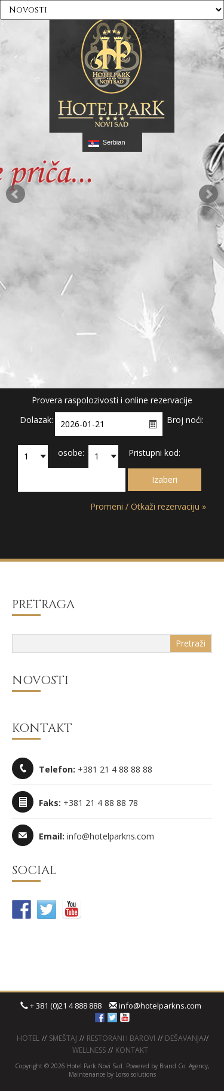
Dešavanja (184, 1038)
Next (208, 194)
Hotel (28, 1038)
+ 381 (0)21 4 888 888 (61, 1005)
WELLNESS (89, 1050)
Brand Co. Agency (183, 1066)
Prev (15, 194)
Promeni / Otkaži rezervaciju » (148, 506)
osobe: (71, 452)
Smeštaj (63, 1038)
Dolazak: (36, 419)
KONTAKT (131, 1050)
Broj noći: (185, 419)
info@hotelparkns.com (155, 1005)
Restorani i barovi (121, 1038)
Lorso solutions (135, 1074)
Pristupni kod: (154, 452)
